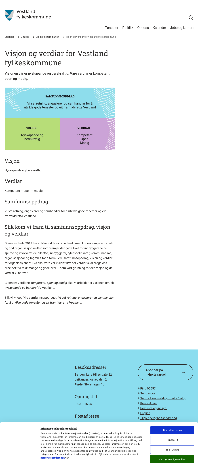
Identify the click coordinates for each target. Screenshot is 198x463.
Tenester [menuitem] (111, 28)
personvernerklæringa (52, 441)
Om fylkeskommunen (47, 36)
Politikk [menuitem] (127, 28)
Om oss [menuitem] (143, 28)
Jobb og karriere (182, 28)
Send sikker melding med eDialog (163, 398)
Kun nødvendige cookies (172, 443)
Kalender (159, 28)
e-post (152, 393)
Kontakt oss (148, 403)
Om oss (25, 36)
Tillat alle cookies (172, 413)
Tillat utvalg (172, 433)
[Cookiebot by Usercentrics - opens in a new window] (20, 457)
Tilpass (172, 423)
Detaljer (161, 457)
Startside (9, 36)
